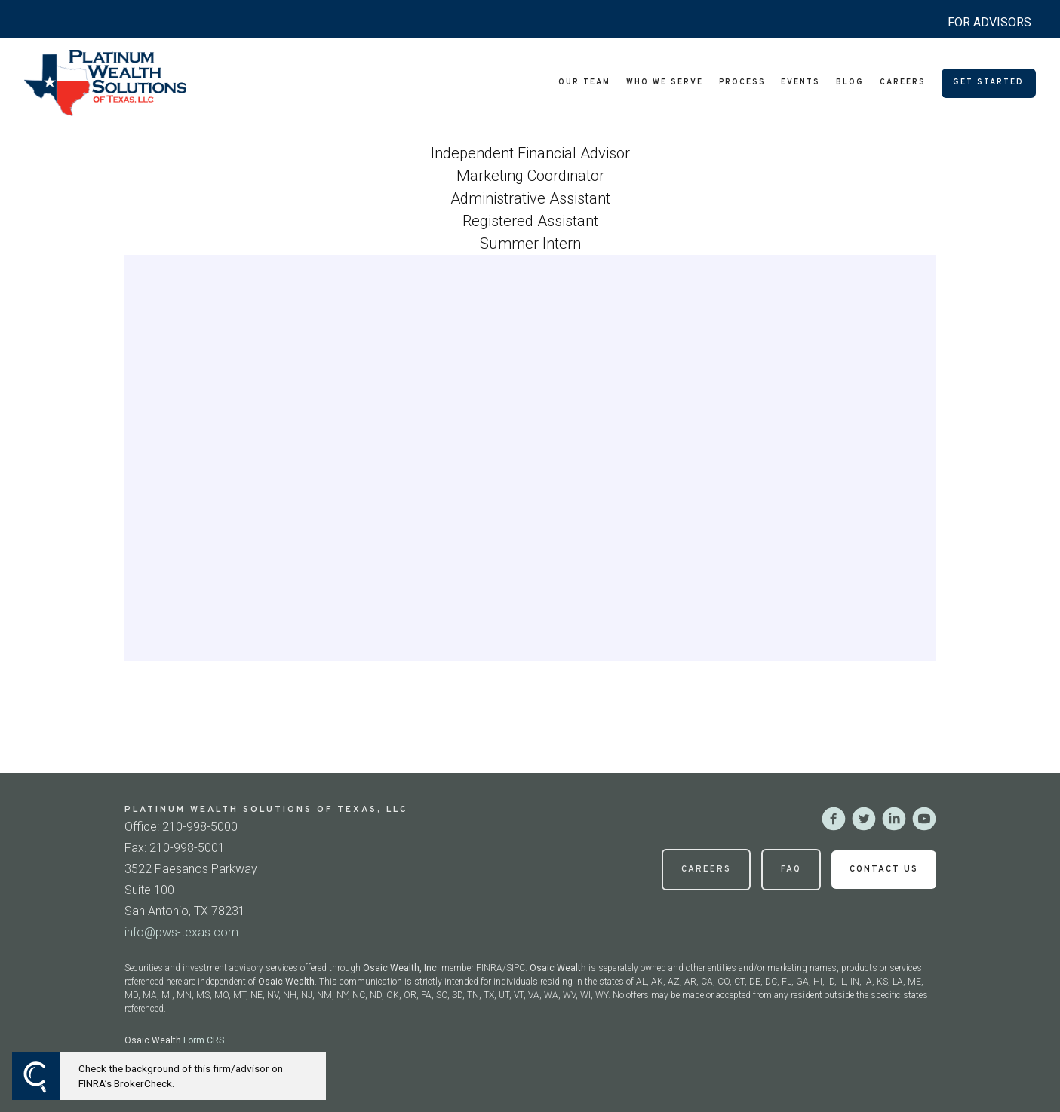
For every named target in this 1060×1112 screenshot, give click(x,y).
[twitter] (864, 819)
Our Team (584, 82)
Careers (903, 82)
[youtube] (924, 819)
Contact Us (884, 869)
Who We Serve (664, 82)
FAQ (791, 869)
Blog (850, 82)
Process (742, 82)
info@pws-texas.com (181, 932)
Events (800, 82)
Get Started (988, 82)
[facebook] (834, 819)
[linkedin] (894, 819)
